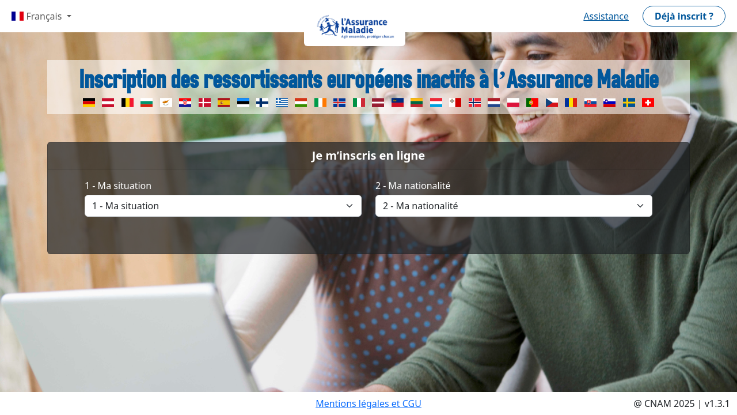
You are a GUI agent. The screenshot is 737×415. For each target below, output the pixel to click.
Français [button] (38, 16)
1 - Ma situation (118, 185)
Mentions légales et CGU (368, 403)
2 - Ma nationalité (413, 185)
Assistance (606, 16)
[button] (684, 16)
